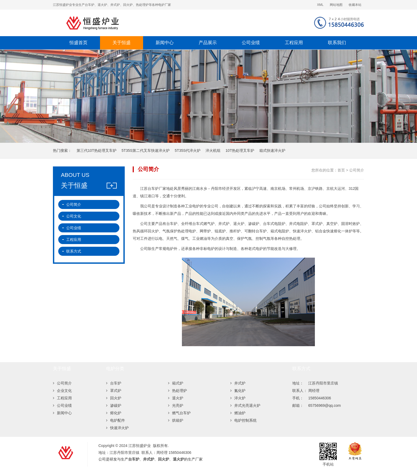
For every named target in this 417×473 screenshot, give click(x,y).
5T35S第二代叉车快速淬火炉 (146, 150)
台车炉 (113, 383)
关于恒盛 (121, 42)
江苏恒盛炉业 (146, 23)
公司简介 (73, 204)
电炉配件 (115, 420)
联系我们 (337, 42)
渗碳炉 (113, 405)
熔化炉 (113, 413)
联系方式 (73, 251)
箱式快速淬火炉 (272, 150)
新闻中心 (165, 42)
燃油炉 (237, 413)
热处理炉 (177, 390)
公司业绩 (251, 42)
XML (320, 5)
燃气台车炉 (179, 413)
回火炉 (113, 398)
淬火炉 (237, 398)
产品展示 (208, 42)
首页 (341, 170)
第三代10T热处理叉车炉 (96, 150)
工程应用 (294, 42)
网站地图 (336, 5)
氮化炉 (237, 390)
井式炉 (237, 383)
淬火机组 (213, 150)
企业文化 (62, 390)
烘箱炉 (175, 420)
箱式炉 (175, 383)
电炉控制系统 (243, 420)
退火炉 (175, 398)
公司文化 (73, 216)
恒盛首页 (78, 42)
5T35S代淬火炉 (188, 150)
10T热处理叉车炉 (240, 150)
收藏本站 (355, 5)
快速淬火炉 (117, 428)
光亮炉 (175, 405)
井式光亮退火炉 (245, 405)
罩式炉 (113, 390)
